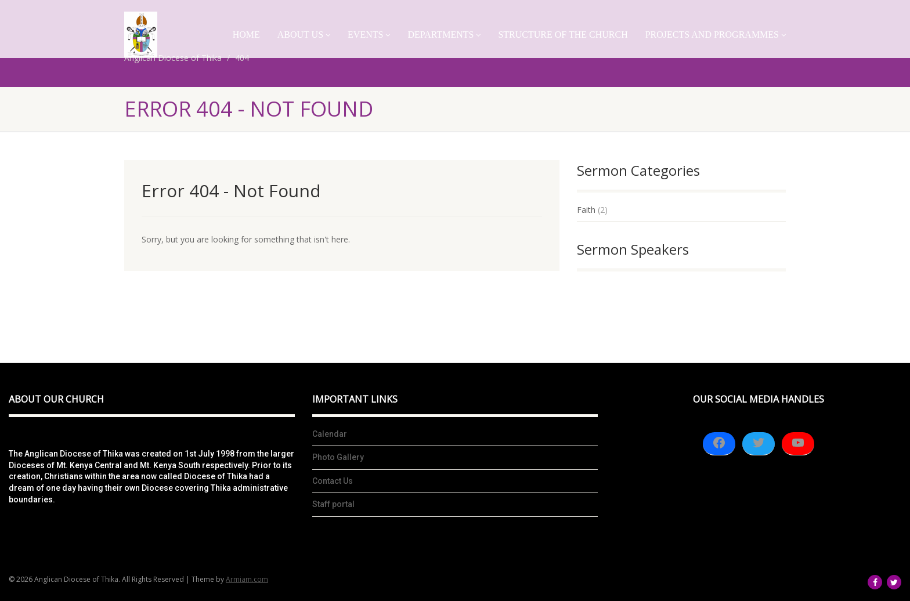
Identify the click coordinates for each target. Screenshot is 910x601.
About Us (303, 34)
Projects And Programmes (715, 34)
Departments (444, 34)
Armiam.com (247, 579)
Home (246, 34)
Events (369, 34)
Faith (586, 209)
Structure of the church (562, 34)
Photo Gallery (338, 457)
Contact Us (332, 481)
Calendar (329, 434)
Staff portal (333, 504)
